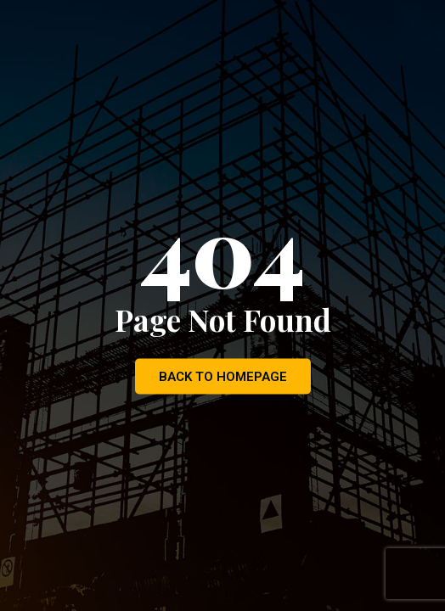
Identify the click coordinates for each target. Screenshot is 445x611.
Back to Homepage (223, 376)
